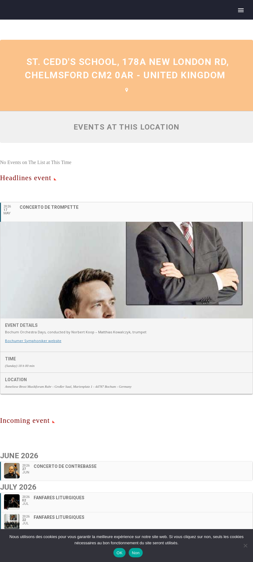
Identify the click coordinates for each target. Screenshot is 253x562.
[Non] (245, 545)
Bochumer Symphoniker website (32, 349)
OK (119, 553)
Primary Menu (241, 10)
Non (136, 553)
